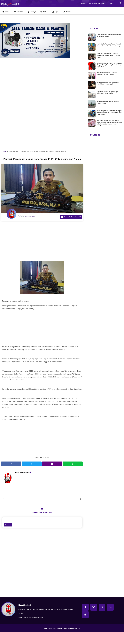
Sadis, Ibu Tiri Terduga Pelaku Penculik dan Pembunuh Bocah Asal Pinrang (109, 45)
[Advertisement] (42, 88)
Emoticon (8, 525)
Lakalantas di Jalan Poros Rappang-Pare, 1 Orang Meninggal (108, 83)
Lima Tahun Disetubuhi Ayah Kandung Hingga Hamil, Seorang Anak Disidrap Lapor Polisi (109, 65)
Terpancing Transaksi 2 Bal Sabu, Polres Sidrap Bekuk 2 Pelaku (107, 73)
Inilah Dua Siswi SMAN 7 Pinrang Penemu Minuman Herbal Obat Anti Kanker (108, 55)
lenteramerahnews (22, 472)
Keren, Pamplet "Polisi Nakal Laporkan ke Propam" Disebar (109, 35)
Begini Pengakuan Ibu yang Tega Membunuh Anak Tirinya (107, 92)
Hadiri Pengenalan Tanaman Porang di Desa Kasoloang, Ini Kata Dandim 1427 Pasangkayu (109, 112)
